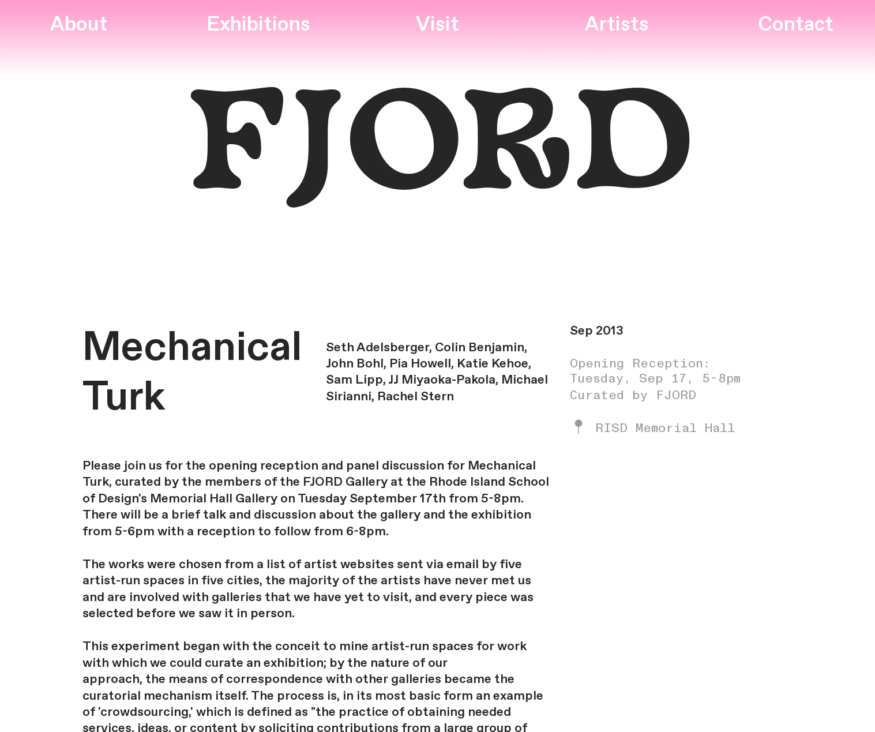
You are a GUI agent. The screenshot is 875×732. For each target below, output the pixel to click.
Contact (795, 25)
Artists (617, 25)
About (79, 25)
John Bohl (355, 364)
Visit (437, 25)
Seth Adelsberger (377, 347)
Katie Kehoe (492, 364)
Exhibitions (258, 25)
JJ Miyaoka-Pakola (441, 380)
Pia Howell (420, 364)
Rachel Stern (415, 397)
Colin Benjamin (479, 347)
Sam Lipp (354, 380)
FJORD (438, 151)
